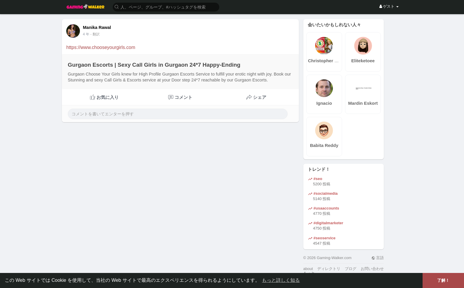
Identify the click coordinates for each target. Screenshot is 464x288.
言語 (377, 258)
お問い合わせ (372, 269)
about (308, 269)
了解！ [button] (443, 280)
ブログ (350, 269)
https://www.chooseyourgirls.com (100, 47)
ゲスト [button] (389, 6)
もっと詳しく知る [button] (281, 280)
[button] (166, 7)
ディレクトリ (328, 269)
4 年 (86, 34)
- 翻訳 (94, 34)
